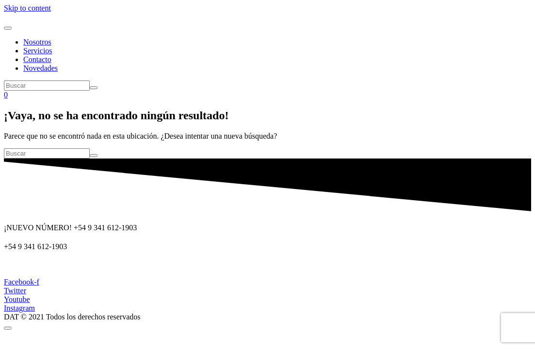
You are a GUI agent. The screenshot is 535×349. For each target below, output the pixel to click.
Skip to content (27, 8)
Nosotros (37, 42)
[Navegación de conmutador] (8, 28)
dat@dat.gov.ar (27, 265)
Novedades (40, 68)
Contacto (37, 59)
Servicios (37, 51)
